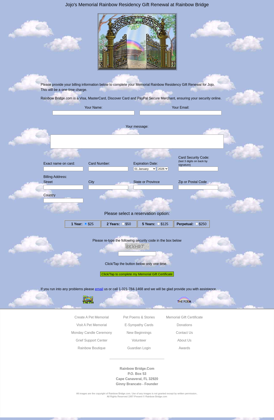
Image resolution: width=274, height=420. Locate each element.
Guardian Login (139, 350)
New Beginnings (139, 335)
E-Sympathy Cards (139, 327)
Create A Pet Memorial (91, 320)
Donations (184, 327)
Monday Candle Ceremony (91, 335)
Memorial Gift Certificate (184, 320)
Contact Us (184, 335)
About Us (184, 343)
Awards (184, 350)
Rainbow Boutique (92, 350)
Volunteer (139, 343)
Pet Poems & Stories (139, 320)
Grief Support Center (91, 343)
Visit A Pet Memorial (91, 327)
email (99, 291)
